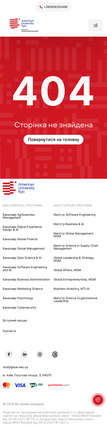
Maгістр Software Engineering (74, 214)
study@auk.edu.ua (15, 367)
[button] (98, 400)
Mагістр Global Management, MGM (74, 235)
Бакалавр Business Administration (26, 279)
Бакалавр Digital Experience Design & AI (22, 228)
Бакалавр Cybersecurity (19, 307)
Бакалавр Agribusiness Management (19, 216)
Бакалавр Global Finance (20, 239)
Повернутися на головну (53, 139)
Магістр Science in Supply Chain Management (76, 247)
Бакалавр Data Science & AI (22, 257)
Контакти (9, 331)
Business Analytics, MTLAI (72, 288)
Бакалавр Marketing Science (23, 288)
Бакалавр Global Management (24, 248)
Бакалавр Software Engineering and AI (25, 268)
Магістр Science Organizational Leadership (75, 299)
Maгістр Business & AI (69, 224)
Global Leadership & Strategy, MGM (74, 259)
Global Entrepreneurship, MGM (75, 279)
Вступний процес (15, 320)
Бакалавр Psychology (18, 298)
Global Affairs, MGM (67, 270)
